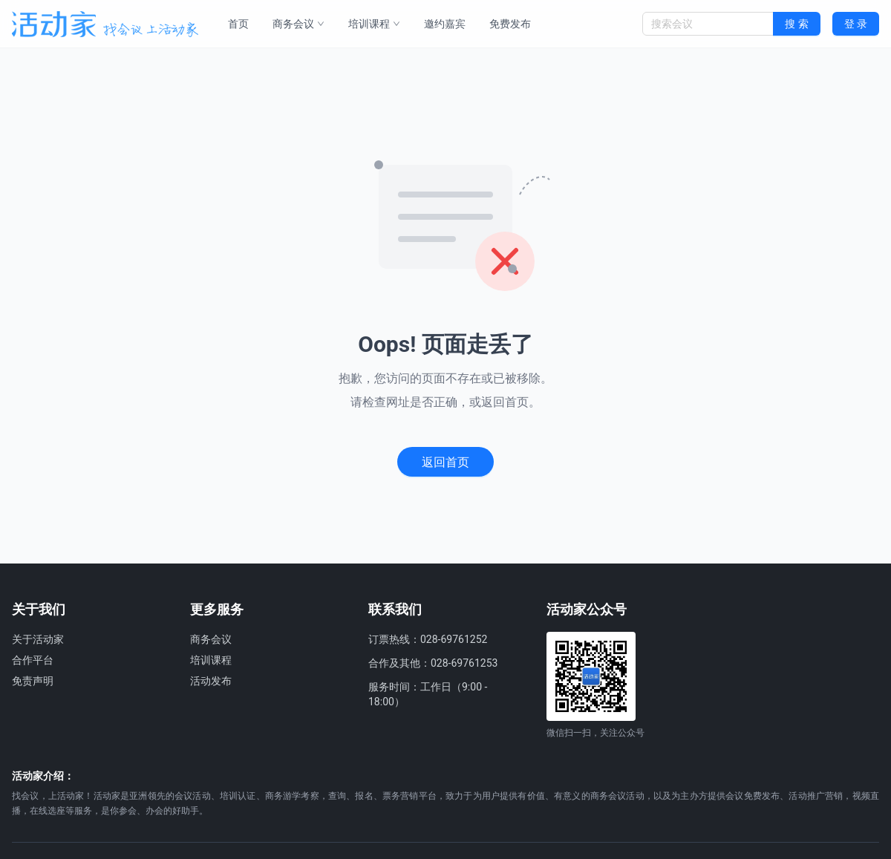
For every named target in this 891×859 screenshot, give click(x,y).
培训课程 (374, 24)
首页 (238, 24)
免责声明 (32, 681)
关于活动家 (38, 639)
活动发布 (211, 681)
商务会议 (298, 24)
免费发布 (510, 24)
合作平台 (32, 660)
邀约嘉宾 (445, 24)
